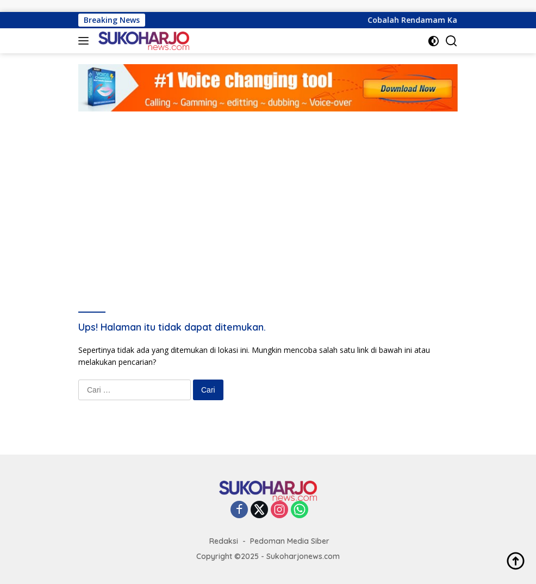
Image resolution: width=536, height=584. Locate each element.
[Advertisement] (268, 193)
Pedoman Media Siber (289, 541)
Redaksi (223, 541)
